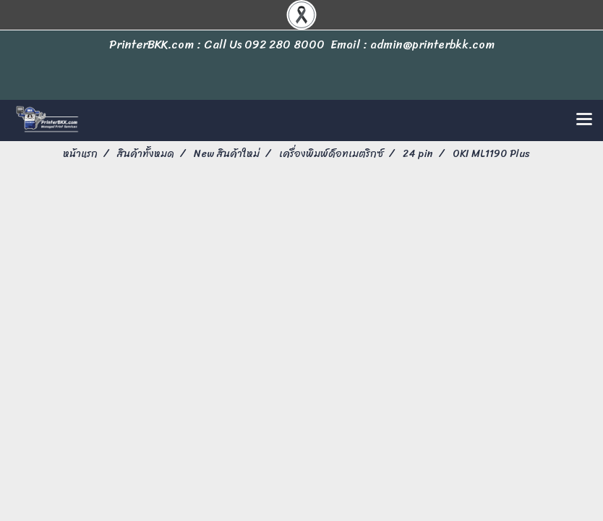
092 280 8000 (284, 44)
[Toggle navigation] (584, 120)
